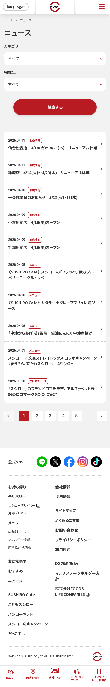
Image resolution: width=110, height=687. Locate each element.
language (16, 6)
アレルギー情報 (19, 539)
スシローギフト (20, 614)
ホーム (8, 20)
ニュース (15, 580)
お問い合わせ (66, 530)
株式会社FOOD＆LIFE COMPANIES (72, 591)
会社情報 (62, 486)
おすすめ (15, 571)
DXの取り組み (67, 563)
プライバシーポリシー (73, 539)
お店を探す (17, 561)
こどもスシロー (20, 604)
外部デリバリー (18, 513)
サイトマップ (65, 510)
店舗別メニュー (19, 531)
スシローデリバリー (24, 505)
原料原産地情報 (19, 547)
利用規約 (62, 549)
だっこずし (16, 633)
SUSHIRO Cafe (21, 594)
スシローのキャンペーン (28, 623)
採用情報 (62, 496)
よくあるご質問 (67, 520)
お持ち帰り (17, 486)
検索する (55, 107)
